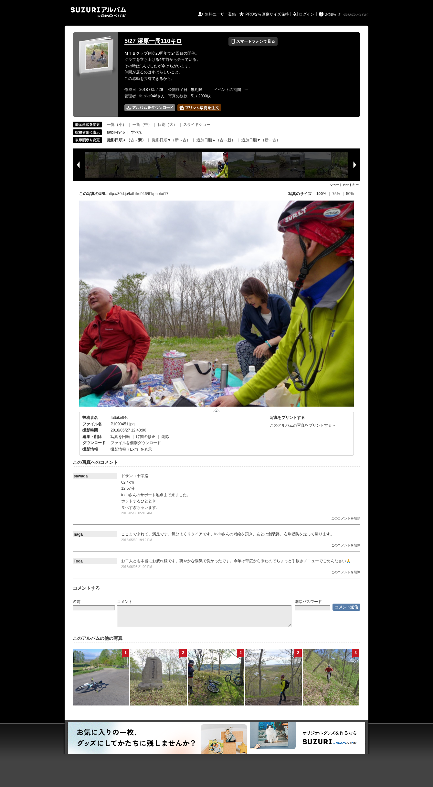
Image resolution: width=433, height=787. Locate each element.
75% (336, 193)
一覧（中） (142, 124)
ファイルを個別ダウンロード (136, 443)
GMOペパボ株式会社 (356, 15)
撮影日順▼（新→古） (171, 140)
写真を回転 (120, 436)
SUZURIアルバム (98, 12)
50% (350, 193)
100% (321, 193)
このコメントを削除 (345, 518)
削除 (165, 436)
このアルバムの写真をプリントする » (302, 425)
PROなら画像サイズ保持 (267, 14)
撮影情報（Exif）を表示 (131, 449)
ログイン (306, 14)
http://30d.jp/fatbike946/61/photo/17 (138, 193)
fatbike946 (116, 132)
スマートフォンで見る (253, 41)
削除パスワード (308, 601)
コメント (124, 601)
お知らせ (333, 14)
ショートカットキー (344, 185)
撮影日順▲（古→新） (126, 140)
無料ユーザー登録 (220, 14)
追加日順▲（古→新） (215, 140)
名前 (76, 601)
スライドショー (196, 124)
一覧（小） (116, 124)
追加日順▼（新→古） (260, 140)
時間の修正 (145, 436)
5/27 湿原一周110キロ (153, 41)
